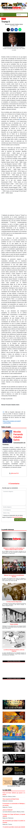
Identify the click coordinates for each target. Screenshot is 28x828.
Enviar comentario (20, 519)
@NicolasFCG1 (15, 473)
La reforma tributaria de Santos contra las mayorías (14, 650)
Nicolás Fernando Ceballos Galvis (14, 24)
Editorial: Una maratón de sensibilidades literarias (14, 576)
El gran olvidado (14, 624)
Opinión (4, 18)
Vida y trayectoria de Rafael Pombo (11, 799)
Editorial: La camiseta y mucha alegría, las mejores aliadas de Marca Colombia (14, 548)
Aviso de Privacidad (17, 517)
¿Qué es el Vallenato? (8, 809)
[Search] (21, 14)
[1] (19, 119)
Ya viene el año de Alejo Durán (14, 601)
